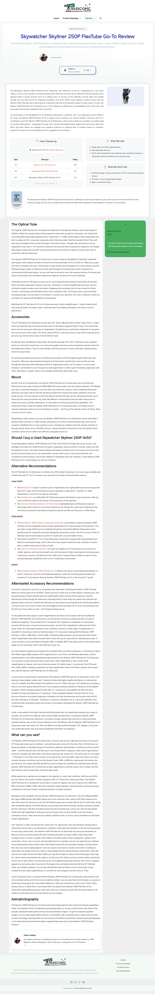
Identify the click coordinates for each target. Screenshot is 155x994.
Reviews (91, 18)
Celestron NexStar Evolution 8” (34, 548)
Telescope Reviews (76, 29)
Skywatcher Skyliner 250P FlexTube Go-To (39, 571)
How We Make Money (123, 971)
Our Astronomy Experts (123, 964)
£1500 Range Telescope (54, 150)
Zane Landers (57, 57)
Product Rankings (73, 18)
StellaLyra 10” (26, 497)
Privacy (65, 988)
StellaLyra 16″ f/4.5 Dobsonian (45, 165)
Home (56, 18)
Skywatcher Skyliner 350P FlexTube (45, 171)
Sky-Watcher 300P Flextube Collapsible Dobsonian (42, 522)
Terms (71, 988)
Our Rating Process (123, 967)
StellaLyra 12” (26, 487)
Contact (123, 960)
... (25, 944)
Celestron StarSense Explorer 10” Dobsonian (40, 503)
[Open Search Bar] (100, 18)
